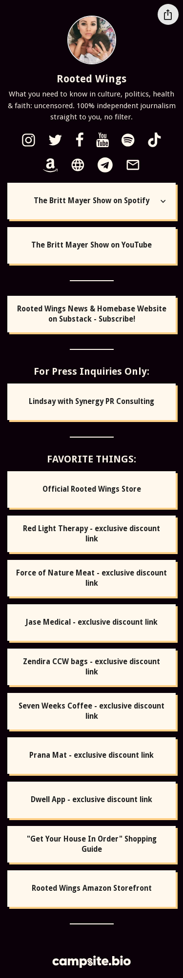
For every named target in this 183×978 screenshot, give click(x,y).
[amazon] (50, 164)
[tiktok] (154, 140)
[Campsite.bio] (91, 961)
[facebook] (79, 140)
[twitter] (55, 140)
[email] (132, 164)
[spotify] (128, 140)
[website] (77, 164)
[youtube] (102, 140)
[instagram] (28, 140)
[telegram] (105, 164)
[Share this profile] (168, 14)
